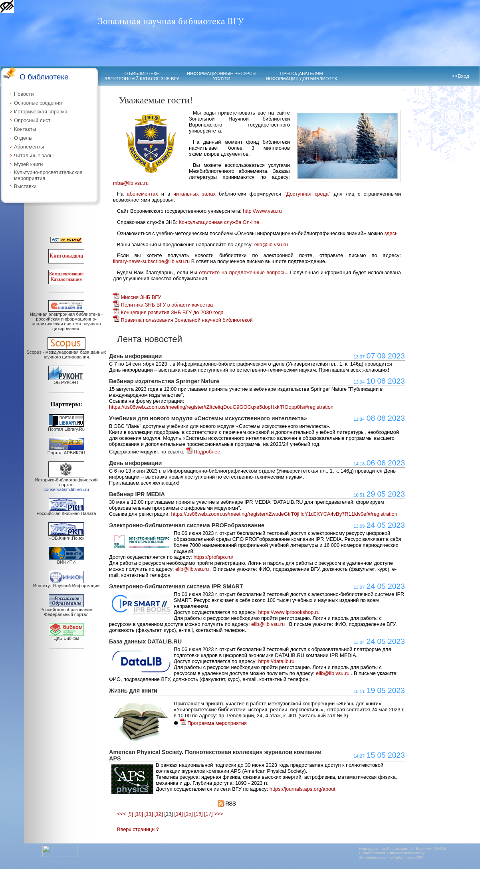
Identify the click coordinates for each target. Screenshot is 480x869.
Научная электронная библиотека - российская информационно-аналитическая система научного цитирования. (66, 319)
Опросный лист (32, 120)
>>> (218, 814)
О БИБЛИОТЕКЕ (142, 73)
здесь (390, 233)
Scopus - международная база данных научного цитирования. (66, 352)
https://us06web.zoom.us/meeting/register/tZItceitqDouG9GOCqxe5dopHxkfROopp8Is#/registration (221, 407)
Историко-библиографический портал (66, 482)
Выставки (25, 186)
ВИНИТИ (66, 560)
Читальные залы (34, 155)
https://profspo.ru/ (213, 557)
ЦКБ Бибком (66, 636)
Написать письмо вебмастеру (398, 853)
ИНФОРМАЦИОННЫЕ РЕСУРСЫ (221, 73)
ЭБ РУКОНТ (66, 380)
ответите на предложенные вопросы (243, 272)
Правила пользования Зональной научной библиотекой (183, 320)
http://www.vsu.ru (262, 211)
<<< (121, 814)
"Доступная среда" (307, 194)
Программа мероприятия (213, 723)
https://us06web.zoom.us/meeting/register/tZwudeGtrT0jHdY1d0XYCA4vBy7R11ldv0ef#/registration (284, 514)
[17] (208, 814)
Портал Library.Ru (66, 427)
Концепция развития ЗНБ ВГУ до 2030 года (168, 312)
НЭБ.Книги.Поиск (66, 536)
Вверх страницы (138, 829)
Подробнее (203, 452)
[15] (188, 814)
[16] (198, 814)
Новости (24, 94)
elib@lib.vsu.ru (271, 244)
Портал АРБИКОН (66, 450)
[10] (139, 814)
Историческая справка (40, 112)
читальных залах (194, 194)
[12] (159, 814)
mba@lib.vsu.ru (131, 183)
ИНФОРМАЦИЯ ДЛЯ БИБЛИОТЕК (301, 78)
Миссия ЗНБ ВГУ (137, 297)
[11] (149, 814)
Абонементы (29, 147)
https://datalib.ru (276, 661)
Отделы (23, 138)
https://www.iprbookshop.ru (288, 612)
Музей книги (28, 164)
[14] (178, 814)
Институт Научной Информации (66, 583)
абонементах (142, 194)
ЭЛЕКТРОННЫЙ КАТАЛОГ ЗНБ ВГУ (141, 78)
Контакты (25, 129)
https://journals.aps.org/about (302, 789)
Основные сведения (38, 103)
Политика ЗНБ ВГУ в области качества (163, 305)
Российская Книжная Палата (66, 511)
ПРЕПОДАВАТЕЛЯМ (301, 73)
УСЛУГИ (221, 78)
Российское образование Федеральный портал (66, 610)
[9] (130, 814)
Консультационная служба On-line (219, 222)
